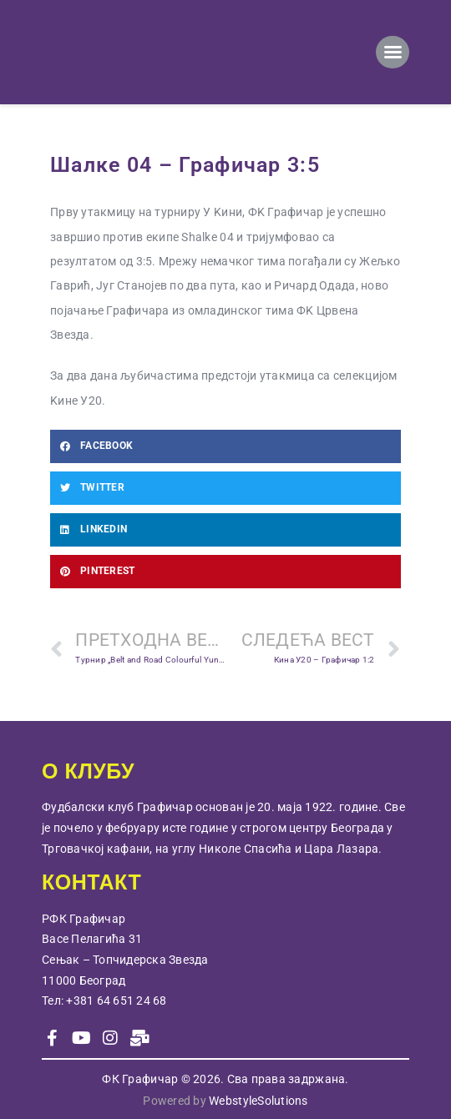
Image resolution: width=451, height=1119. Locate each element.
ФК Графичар (140, 1079)
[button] (225, 446)
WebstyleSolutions (258, 1100)
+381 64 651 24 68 (116, 1000)
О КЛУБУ (88, 771)
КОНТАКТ (91, 882)
